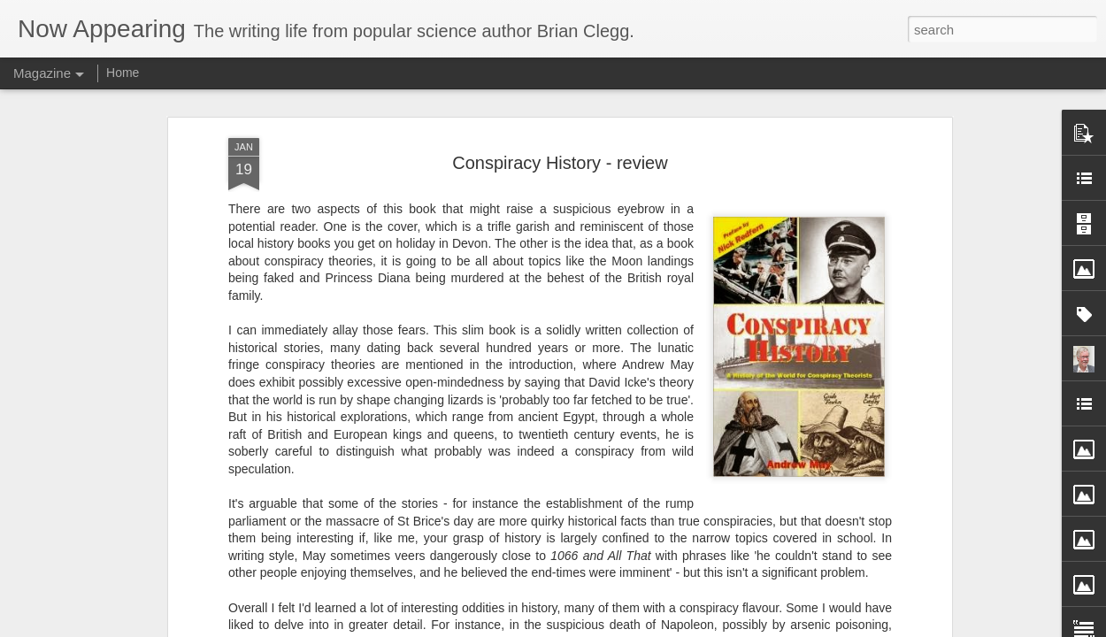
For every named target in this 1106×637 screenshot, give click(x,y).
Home (122, 72)
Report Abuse (747, 627)
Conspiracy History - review (559, 140)
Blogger (695, 627)
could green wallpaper (288, 620)
